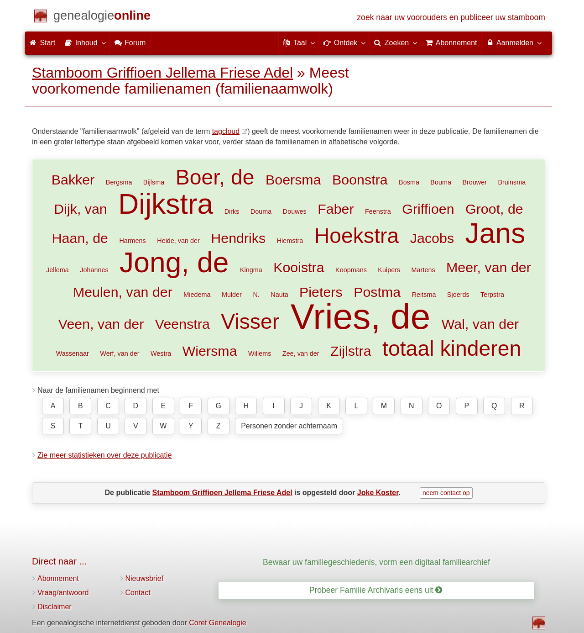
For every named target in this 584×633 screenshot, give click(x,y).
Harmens (132, 240)
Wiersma (209, 351)
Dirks (232, 211)
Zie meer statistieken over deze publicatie (104, 455)
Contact (138, 592)
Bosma (409, 182)
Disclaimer (54, 607)
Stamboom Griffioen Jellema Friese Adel (162, 72)
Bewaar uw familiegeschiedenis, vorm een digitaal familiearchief (376, 562)
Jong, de (174, 262)
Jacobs (432, 238)
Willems (259, 353)
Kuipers (389, 270)
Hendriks (238, 238)
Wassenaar (72, 353)
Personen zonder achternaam (289, 426)
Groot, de (494, 208)
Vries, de (360, 316)
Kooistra (298, 267)
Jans (495, 233)
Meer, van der (488, 267)
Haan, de (80, 238)
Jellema (57, 270)
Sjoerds (458, 294)
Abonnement (58, 578)
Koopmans (351, 270)
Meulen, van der (122, 292)
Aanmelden (513, 42)
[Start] (102, 17)
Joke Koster (378, 492)
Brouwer (474, 182)
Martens (423, 270)
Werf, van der (119, 353)
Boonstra (360, 179)
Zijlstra (350, 351)
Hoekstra (356, 236)
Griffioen (428, 208)
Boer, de (215, 177)
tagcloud (226, 131)
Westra (161, 353)
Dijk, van (80, 208)
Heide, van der (178, 240)
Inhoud (84, 42)
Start (42, 43)
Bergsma (119, 182)
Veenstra (182, 324)
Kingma (251, 270)
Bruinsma (512, 182)
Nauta (279, 294)
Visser (250, 321)
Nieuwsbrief (144, 578)
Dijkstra (165, 204)
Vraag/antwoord (63, 592)
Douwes (295, 211)
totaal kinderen (451, 348)
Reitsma (424, 294)
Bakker (73, 179)
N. (256, 294)
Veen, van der (101, 324)
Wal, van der (480, 324)
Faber (336, 208)
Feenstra (378, 211)
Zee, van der (300, 353)
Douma (260, 211)
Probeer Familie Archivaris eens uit (376, 590)
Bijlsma (153, 182)
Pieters (321, 292)
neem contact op (446, 492)
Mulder (232, 294)
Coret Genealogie (217, 623)
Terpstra (492, 294)
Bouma (440, 182)
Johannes (94, 270)
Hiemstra (290, 240)
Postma (377, 292)
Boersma (293, 179)
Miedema (196, 294)
